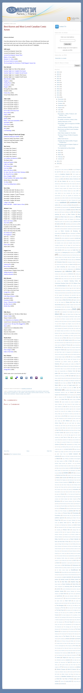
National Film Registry (61, 480)
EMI (61, 321)
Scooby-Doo (64, 560)
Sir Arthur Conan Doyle (62, 570)
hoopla (56, 382)
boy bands (62, 226)
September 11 (64, 562)
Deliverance (66, 295)
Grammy (57, 364)
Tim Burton (78, 641)
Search (58, 562)
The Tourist (62, 633)
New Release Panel (76, 484)
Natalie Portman (76, 477)
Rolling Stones (76, 544)
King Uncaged (74, 432)
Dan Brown (62, 288)
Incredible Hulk (68, 390)
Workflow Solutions (67, 676)
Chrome (78, 262)
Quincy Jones (63, 522)
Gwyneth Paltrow (63, 366)
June (59, 111)
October (60, 103)
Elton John (73, 319)
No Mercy (64, 489)
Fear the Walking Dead (72, 333)
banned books (66, 207)
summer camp (76, 589)
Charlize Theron (75, 257)
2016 (58, 88)
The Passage (66, 626)
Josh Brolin (71, 423)
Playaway (62, 508)
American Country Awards (60, 188)
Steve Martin (57, 584)
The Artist (78, 603)
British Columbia (65, 231)
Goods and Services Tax (73, 359)
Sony (59, 574)
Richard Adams (75, 532)
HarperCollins (63, 371)
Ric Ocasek (67, 532)
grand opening (65, 364)
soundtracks (58, 577)
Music (57, 477)
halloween (77, 366)
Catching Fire (73, 252)
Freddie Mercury (68, 342)
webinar (78, 667)
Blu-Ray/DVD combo (62, 219)
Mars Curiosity (70, 456)
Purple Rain (58, 520)
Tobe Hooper (68, 645)
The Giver (62, 612)
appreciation (57, 197)
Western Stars (63, 671)
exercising (63, 326)
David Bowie (62, 292)
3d (69, 169)
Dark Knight (76, 288)
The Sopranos (64, 631)
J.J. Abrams (59, 397)
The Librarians (59, 622)
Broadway (75, 231)
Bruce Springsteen (72, 233)
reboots (78, 527)
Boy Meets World (69, 226)
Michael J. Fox (43, 392)
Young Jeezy (76, 681)
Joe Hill (64, 416)
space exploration (67, 577)
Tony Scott (68, 650)
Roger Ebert (61, 544)
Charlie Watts (67, 257)
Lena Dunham (76, 439)
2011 (58, 161)
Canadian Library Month (73, 242)
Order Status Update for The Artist (67, 133)
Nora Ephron (57, 491)
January (60, 158)
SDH (79, 560)
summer (58, 589)
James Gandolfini (75, 401)
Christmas (78, 259)
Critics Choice (64, 278)
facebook (65, 328)
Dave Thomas (7, 392)
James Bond (64, 399)
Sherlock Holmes (58, 567)
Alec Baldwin (63, 181)
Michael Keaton (63, 465)
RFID (61, 532)
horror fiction (63, 382)
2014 (58, 93)
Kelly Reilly (65, 430)
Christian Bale (71, 259)
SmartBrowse (74, 570)
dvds (56, 311)
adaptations (57, 176)
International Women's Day (61, 392)
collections (68, 271)
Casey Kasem (67, 250)
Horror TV (70, 382)
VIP (61, 667)
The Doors (68, 610)
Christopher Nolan (61, 262)
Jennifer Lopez (68, 409)
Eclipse (64, 314)
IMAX (75, 387)
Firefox (71, 335)
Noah (70, 489)
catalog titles (57, 252)
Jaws (64, 406)
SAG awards (77, 553)
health (72, 375)
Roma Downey (58, 546)
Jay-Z (75, 406)
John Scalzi (57, 420)
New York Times (59, 487)
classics (78, 264)
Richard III (66, 534)
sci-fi (77, 558)
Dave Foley (46, 391)
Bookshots (74, 224)
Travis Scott (77, 652)
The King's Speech (69, 619)
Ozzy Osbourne (58, 496)
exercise (57, 326)
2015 (58, 90)
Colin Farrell (63, 269)
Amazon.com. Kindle (64, 186)
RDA (66, 527)
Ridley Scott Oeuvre (63, 138)
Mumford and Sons (60, 475)
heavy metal (57, 378)
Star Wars (64, 581)
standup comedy (65, 579)
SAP (57, 555)
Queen (64, 520)
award (74, 205)
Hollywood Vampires (74, 380)
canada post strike (60, 240)
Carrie (56, 247)
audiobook (63, 202)
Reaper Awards (72, 527)
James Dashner (65, 401)
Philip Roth (72, 506)
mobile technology (74, 468)
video (56, 664)
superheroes (59, 596)
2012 (58, 97)
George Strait (77, 349)
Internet (72, 392)
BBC (57, 209)
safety (72, 553)
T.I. (63, 598)
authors (56, 205)
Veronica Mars (75, 662)
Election (58, 319)
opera (57, 494)
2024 (58, 72)
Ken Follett (78, 430)
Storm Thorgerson (59, 586)
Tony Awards (61, 650)
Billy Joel (73, 212)
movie (60, 472)
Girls (56, 356)
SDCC (74, 560)
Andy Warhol (58, 193)
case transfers (58, 250)
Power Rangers (63, 510)
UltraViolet (78, 657)
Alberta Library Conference (72, 179)
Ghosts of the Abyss (59, 354)
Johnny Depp (58, 423)
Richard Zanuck (68, 536)
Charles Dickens (58, 257)
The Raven (74, 626)
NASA (70, 477)
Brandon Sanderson (68, 228)
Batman (78, 207)
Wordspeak (57, 676)
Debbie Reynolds (76, 292)
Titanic (65, 643)
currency (59, 281)
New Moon (57, 484)
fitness (64, 337)
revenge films (75, 529)
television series (58, 603)
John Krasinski (68, 418)
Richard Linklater (75, 534)
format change (77, 340)
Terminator (65, 603)
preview (71, 510)
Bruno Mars (61, 235)
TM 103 (77, 643)
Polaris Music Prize (75, 508)
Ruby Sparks (64, 551)
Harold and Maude (71, 368)
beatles (69, 209)
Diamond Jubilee (72, 297)
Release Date (66, 529)
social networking (72, 572)
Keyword (67, 432)
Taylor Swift (68, 600)
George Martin (67, 347)
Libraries (57, 444)
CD (79, 252)
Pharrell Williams (64, 506)
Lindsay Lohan (77, 444)
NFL (66, 487)
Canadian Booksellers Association (73, 240)
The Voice (75, 633)
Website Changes (61, 669)
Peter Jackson (71, 503)
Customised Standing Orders (62, 283)
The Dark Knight (76, 607)
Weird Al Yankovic (72, 669)
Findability (66, 335)
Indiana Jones (76, 390)
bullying (77, 235)
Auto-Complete (63, 205)
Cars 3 (77, 247)
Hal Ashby (71, 366)
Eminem (65, 321)
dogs (64, 304)
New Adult (76, 482)
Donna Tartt (77, 304)
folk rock (61, 340)
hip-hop (68, 378)
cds (59, 255)
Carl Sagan (67, 245)
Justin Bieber (63, 427)
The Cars (63, 607)
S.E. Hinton (62, 553)
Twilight (64, 657)
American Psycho (67, 190)
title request (71, 643)
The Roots (71, 629)
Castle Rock (76, 250)
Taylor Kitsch (60, 600)
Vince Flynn (73, 664)
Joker (65, 423)
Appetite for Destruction (73, 195)
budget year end (70, 235)
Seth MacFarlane (66, 565)
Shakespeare (75, 565)
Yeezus (62, 681)
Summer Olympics (70, 591)
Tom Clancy (76, 645)
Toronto (73, 650)
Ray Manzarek (60, 527)
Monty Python (58, 470)
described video (75, 295)
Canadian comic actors (14, 391)
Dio (55, 302)
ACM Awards (75, 174)
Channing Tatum (75, 255)
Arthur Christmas (72, 200)
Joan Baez (76, 413)
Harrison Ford (71, 371)
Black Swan (64, 216)
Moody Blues (65, 470)
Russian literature (72, 551)
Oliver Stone (72, 491)
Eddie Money (70, 314)
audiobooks (73, 202)
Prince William (58, 513)
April (59, 152)
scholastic (72, 558)
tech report (76, 600)
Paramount (71, 496)
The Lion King (68, 622)
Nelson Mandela (63, 482)
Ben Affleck (76, 209)
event (77, 323)
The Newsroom (58, 626)
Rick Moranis (11, 394)
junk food (69, 425)
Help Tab (64, 378)
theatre (78, 638)
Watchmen (72, 667)
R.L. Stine (71, 522)
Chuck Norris (59, 264)
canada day (77, 238)
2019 (58, 82)
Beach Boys (62, 209)
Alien (78, 183)
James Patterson (58, 404)
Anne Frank (75, 193)
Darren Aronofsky (66, 290)
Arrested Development (61, 200)
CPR (78, 276)
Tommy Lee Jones (72, 648)
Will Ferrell (76, 671)
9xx (73, 169)
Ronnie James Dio (75, 548)
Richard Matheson (59, 536)
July (59, 109)
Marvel (58, 458)
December (61, 99)
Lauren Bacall (58, 439)
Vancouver (63, 662)
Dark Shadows (58, 290)
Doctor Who (75, 302)
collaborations (70, 269)
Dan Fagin (69, 288)
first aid (77, 335)
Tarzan (79, 598)
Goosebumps (57, 361)
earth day (77, 311)
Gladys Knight (61, 356)
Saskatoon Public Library (62, 558)
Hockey (61, 380)
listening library (65, 446)
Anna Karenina (66, 193)
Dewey (65, 297)
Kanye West (77, 427)
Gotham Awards (67, 361)
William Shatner (65, 674)
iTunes (78, 394)
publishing (69, 517)
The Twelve (68, 633)
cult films (78, 278)
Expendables (70, 326)
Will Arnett (27, 394)
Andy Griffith (76, 190)
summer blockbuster (66, 589)
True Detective (59, 655)
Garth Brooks (58, 347)
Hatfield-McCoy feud (74, 373)
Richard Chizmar (58, 534)
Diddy (60, 300)
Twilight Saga (71, 657)
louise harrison (68, 449)
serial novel (76, 562)
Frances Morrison (60, 342)
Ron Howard (66, 548)
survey (66, 596)
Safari (67, 553)
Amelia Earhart (75, 186)
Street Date (77, 586)
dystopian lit (65, 311)
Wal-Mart (66, 667)
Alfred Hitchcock (64, 183)
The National (76, 624)
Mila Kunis (78, 465)
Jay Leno (70, 406)
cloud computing (61, 266)
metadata (77, 461)
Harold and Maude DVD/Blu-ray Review (68, 127)
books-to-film (60, 224)
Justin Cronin (70, 427)
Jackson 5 (57, 399)
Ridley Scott (58, 539)
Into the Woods (70, 394)
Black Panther (71, 214)
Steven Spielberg (66, 584)
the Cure (69, 607)
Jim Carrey (21, 392)
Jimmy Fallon (58, 413)
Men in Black (68, 461)
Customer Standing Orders (71, 281)
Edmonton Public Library (75, 316)
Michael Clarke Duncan (60, 463)
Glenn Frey (72, 356)
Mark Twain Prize (61, 454)
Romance (65, 546)
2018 (58, 84)
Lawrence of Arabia (67, 439)
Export (76, 326)
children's (57, 259)
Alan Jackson (73, 176)
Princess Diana (66, 513)
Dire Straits (61, 302)
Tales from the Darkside (71, 598)
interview (63, 394)
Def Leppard (59, 295)
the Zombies (61, 638)
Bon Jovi (63, 221)
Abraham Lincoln (75, 171)
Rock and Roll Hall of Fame (62, 541)
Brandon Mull (59, 228)
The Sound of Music (72, 631)
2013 (58, 95)
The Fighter (74, 610)
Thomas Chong (19, 394)
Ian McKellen (64, 387)
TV (78, 655)
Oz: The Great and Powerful (72, 494)
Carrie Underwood (70, 247)
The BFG (69, 605)
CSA (70, 278)
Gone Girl (63, 359)
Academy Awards (65, 174)
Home (28, 451)
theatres (58, 641)
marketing (57, 456)
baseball (73, 207)
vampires (68, 660)
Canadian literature (59, 245)
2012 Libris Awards (63, 169)
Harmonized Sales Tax (60, 368)
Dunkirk (68, 309)
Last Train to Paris (65, 437)
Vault (68, 662)
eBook (57, 314)
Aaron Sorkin (66, 171)
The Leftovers (77, 619)
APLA (64, 195)
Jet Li (75, 409)
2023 (58, 74)
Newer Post (6, 451)
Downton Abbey (70, 307)
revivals (56, 532)
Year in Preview (69, 678)
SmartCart (57, 572)
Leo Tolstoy (57, 442)
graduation (76, 361)
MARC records (68, 451)
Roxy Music (57, 551)
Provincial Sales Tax (67, 515)
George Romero (69, 349)
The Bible (75, 605)
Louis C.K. (61, 449)
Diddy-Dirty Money (67, 300)
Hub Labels (63, 385)
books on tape (69, 221)
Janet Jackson (75, 404)
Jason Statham (58, 406)
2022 (58, 76)
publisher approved (59, 517)
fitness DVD (71, 337)
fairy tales (71, 328)
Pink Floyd (78, 506)
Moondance (73, 470)
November (61, 101)
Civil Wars (66, 264)
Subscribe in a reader (60, 58)
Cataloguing (65, 252)
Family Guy (77, 328)
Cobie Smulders (71, 266)
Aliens (56, 186)
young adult (68, 681)
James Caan (72, 399)
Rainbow (69, 525)
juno (74, 425)
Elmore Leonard (65, 319)
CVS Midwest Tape (75, 283)
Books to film (77, 221)
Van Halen (74, 660)
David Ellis (69, 292)
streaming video (68, 586)
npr (63, 491)
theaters (73, 638)
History (56, 380)
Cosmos (56, 276)
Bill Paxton (62, 212)
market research (73, 454)
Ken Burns (72, 430)
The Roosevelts (64, 629)
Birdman (63, 214)
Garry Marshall (76, 345)
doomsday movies (60, 307)
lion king (58, 446)
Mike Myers (71, 465)
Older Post (49, 451)
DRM (64, 309)
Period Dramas (63, 503)
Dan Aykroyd (38, 391)
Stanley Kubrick (75, 579)
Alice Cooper (72, 183)
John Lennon (76, 418)
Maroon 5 (64, 456)
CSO (74, 278)
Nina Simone (57, 489)
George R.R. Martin (59, 349)
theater (67, 638)
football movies (68, 340)
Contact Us (60, 26)
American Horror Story (74, 188)
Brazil (75, 228)
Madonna (57, 451)
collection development (28, 391)
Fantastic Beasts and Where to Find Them (65, 330)
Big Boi (56, 212)
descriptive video (58, 297)
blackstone (71, 216)
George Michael (75, 347)
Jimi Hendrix (76, 411)
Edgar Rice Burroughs (63, 316)
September (61, 105)
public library (76, 515)
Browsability (57, 233)
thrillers (72, 641)
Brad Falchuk (77, 226)
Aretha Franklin (65, 197)
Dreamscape (58, 309)
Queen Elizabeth (72, 520)
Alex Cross (71, 181)
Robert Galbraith (74, 539)
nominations (76, 489)
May (59, 150)
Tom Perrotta (57, 648)
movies (65, 473)
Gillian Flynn (67, 354)
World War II (59, 678)
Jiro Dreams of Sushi (67, 413)
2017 (58, 86)
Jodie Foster (57, 416)
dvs (60, 311)
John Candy (28, 392)
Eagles (71, 311)
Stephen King (74, 581)
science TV (57, 560)
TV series (57, 657)
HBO (67, 375)
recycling (58, 529)
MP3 (72, 472)
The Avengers (60, 605)
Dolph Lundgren (70, 304)
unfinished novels (60, 660)
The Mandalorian (67, 624)
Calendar (57, 238)
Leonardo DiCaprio (66, 442)
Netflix (70, 482)
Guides (72, 364)
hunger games (72, 385)
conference (70, 274)
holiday (66, 380)
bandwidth (58, 207)
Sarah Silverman (63, 555)
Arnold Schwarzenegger (75, 197)
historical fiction (75, 378)
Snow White (64, 572)
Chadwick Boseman (66, 255)
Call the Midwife (64, 238)
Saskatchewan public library (74, 555)
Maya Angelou (60, 461)
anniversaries (57, 195)
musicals (64, 477)
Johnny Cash (75, 420)
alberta (62, 179)
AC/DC (56, 174)
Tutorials (73, 655)
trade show (70, 652)
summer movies (59, 591)
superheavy (77, 593)
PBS (57, 503)
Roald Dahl (65, 539)
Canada (71, 238)
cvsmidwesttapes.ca (62, 285)
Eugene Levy (14, 392)
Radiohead (63, 525)
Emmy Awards (72, 321)
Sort (79, 574)
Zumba (62, 683)
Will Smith (57, 674)
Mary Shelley (65, 458)
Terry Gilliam (72, 603)
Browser (64, 233)
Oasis (67, 491)
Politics (56, 510)
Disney (68, 302)
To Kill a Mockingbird (59, 645)
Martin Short (35, 392)
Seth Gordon (57, 565)
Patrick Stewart (64, 499)
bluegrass (72, 219)
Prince (77, 510)
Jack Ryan (75, 397)
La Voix (64, 435)
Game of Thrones (66, 345)
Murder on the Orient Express (74, 475)
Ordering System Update (64, 117)
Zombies (57, 683)
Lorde (56, 449)
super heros (70, 593)
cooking (77, 274)
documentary (58, 304)
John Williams (66, 420)
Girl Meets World (75, 354)
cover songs (71, 276)
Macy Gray (76, 449)
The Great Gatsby (65, 615)
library (62, 444)
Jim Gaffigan (68, 411)
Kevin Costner (59, 432)
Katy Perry (58, 430)
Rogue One (68, 544)
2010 (58, 163)
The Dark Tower (60, 610)
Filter (61, 335)
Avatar (69, 205)
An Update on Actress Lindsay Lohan (67, 119)
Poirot (68, 508)
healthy (77, 375)
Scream (69, 560)
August (60, 107)
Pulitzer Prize (76, 517)
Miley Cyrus (58, 468)
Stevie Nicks (76, 584)
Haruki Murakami (64, 373)
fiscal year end (58, 337)
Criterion (57, 278)
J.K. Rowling (67, 397)
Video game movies (63, 664)
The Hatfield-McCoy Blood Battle (66, 148)
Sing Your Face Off (76, 567)
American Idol (58, 190)
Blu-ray (78, 217)
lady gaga (70, 435)
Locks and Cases (75, 446)
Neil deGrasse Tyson (72, 480)
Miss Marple (65, 468)
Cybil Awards (73, 285)
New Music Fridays (66, 484)
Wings (72, 674)
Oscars (62, 494)
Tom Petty (64, 648)
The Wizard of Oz (67, 636)
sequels (70, 562)
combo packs (63, 274)
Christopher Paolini (71, 262)
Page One (65, 496)
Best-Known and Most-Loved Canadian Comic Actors (25, 28)
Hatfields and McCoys (59, 375)
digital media (76, 300)
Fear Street (62, 333)
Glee (67, 356)
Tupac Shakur (67, 655)
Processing (75, 513)
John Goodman (59, 418)
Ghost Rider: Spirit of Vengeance (63, 352)
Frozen (75, 342)
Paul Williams (77, 501)
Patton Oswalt (73, 499)
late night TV (76, 437)
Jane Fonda (67, 404)
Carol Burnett (76, 245)
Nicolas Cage (76, 487)
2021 (58, 78)
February (60, 156)
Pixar (57, 508)
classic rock (72, 264)
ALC (56, 181)
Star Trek (57, 581)
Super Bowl (63, 593)
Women (77, 674)
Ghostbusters (76, 352)
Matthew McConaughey (75, 458)
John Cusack (77, 416)
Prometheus (58, 515)
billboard (68, 212)
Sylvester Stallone (74, 596)
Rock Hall (73, 541)
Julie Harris (63, 425)
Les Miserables (75, 442)
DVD (74, 309)
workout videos (77, 676)
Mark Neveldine (77, 451)
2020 (58, 80)
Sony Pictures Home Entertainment (69, 574)
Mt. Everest (77, 472)
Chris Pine (63, 259)
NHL (70, 487)
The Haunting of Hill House (65, 617)
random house (76, 525)
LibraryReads (69, 444)
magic (62, 451)
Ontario (78, 491)
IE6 (70, 387)
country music (64, 276)
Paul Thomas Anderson (67, 501)
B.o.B (79, 205)
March (60, 154)
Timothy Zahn (59, 643)
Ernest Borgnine (61, 323)
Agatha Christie (65, 176)
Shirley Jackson (67, 567)
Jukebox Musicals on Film (64, 121)
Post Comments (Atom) (15, 454)
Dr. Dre (77, 307)
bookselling (68, 224)
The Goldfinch (70, 612)
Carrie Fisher (62, 247)
